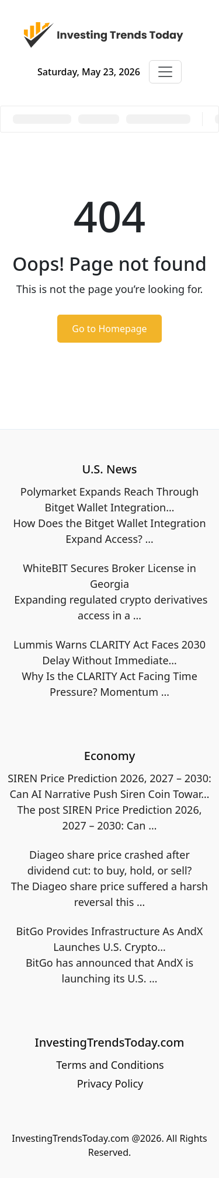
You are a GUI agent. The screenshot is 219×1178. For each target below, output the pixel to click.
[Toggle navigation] (165, 71)
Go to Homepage (109, 328)
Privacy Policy (110, 1083)
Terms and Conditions (110, 1065)
